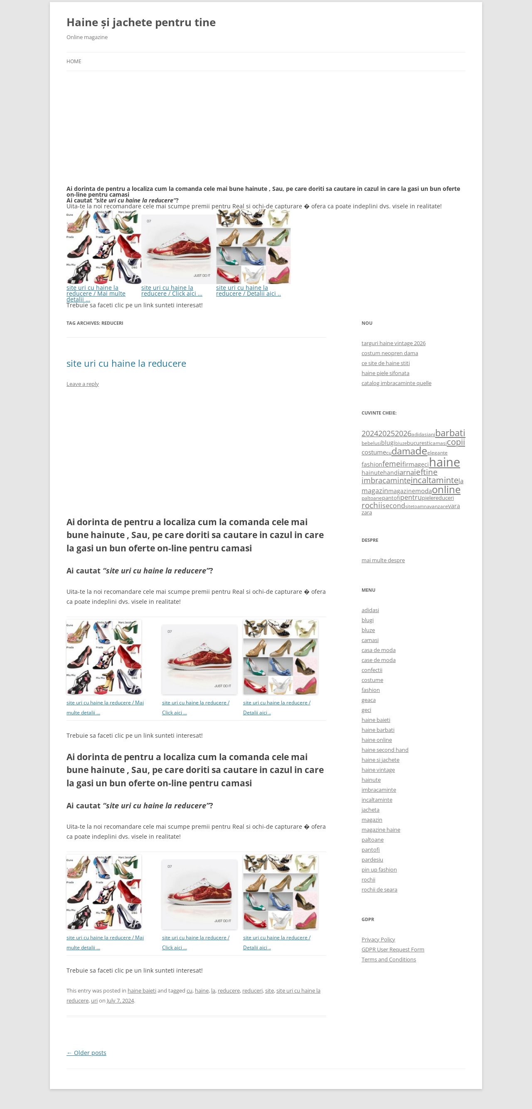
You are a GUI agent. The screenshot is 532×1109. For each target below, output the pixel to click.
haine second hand (385, 749)
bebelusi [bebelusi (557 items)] (371, 443)
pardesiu (372, 859)
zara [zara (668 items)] (367, 512)
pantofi (371, 849)
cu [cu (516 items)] (389, 453)
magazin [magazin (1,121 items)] (375, 490)
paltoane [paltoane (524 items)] (372, 497)
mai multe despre (383, 560)
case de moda (379, 660)
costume (372, 680)
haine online (377, 739)
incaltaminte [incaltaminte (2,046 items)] (434, 480)
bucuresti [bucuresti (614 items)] (418, 443)
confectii (372, 670)
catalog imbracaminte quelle (396, 383)
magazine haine (381, 829)
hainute (371, 779)
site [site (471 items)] (409, 506)
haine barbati (378, 730)
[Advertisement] (128, 133)
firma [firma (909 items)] (410, 464)
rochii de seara (379, 889)
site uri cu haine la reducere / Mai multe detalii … (103, 290)
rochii (368, 879)
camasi (370, 640)
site (269, 990)
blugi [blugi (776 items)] (388, 443)
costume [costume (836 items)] (374, 452)
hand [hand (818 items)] (390, 473)
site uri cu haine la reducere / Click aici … (178, 287)
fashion (371, 690)
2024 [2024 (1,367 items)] (370, 433)
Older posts (86, 1053)
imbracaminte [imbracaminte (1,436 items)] (386, 480)
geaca (369, 700)
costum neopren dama (390, 353)
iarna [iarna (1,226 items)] (406, 472)
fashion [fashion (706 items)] (372, 464)
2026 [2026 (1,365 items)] (403, 433)
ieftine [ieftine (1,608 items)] (426, 472)
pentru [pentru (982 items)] (411, 497)
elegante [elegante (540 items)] (437, 452)
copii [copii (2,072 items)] (456, 441)
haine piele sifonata (385, 373)
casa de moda (379, 650)
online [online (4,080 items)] (446, 489)
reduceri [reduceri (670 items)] (443, 497)
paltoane (373, 839)
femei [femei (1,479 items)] (392, 464)
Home (73, 61)
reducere (229, 990)
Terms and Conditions (389, 959)
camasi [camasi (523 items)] (438, 443)
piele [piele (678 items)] (427, 497)
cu (189, 990)
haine (202, 990)
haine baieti (142, 990)
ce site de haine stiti (386, 363)
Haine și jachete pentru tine (141, 22)
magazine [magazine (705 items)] (401, 491)
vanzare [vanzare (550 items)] (438, 506)
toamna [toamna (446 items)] (421, 506)
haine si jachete (380, 759)
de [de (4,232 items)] (421, 450)
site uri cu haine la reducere (126, 363)
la (213, 990)
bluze (368, 630)
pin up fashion (379, 869)
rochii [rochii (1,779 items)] (372, 505)
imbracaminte (379, 789)
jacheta (370, 809)
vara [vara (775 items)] (454, 506)
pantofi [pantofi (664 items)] (391, 497)
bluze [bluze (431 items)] (401, 443)
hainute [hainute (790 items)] (372, 473)
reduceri (252, 990)
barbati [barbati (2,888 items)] (450, 432)
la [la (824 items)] (460, 481)
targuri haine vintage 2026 (394, 343)
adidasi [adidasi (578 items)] (419, 434)
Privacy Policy (378, 939)
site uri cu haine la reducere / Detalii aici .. (253, 287)
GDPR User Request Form (393, 949)
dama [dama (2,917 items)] (403, 451)
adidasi (370, 610)
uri (94, 1000)
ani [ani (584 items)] (431, 434)
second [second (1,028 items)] (393, 505)
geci (366, 710)
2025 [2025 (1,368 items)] (386, 433)
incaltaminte (377, 799)
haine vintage (378, 769)
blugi (368, 620)
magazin (372, 819)
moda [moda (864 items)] (423, 491)
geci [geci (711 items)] (423, 464)
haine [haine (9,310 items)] (444, 462)
